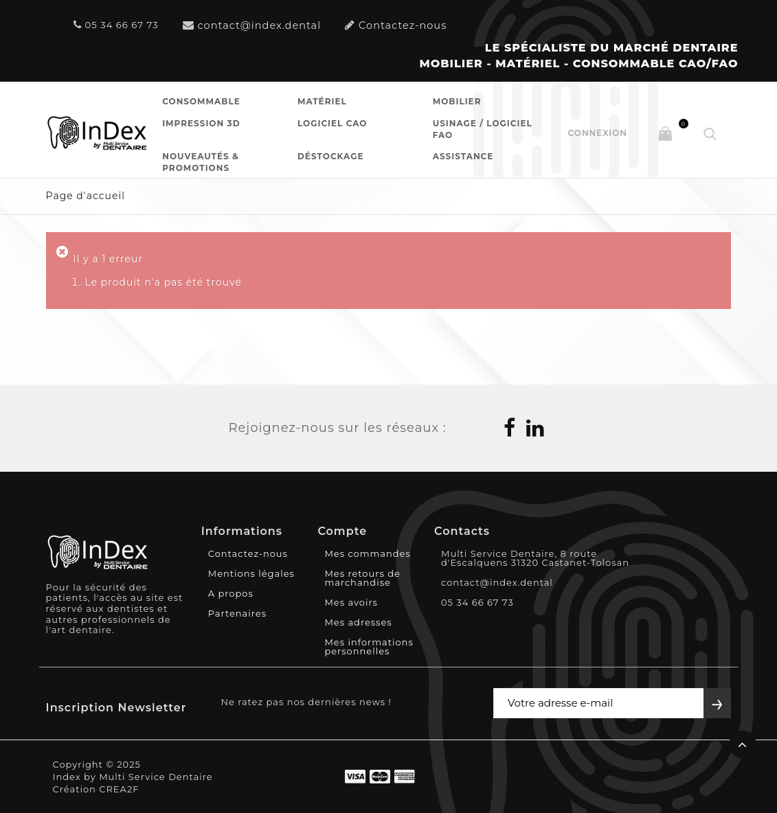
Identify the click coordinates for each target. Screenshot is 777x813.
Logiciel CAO (332, 123)
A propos (231, 593)
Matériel (322, 101)
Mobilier (457, 101)
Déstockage (330, 156)
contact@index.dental (252, 25)
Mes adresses (358, 622)
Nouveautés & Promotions (200, 162)
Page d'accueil (85, 196)
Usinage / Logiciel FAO (482, 129)
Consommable (201, 101)
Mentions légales (251, 573)
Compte (342, 531)
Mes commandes (367, 553)
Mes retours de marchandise (362, 578)
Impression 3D (201, 123)
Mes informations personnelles (368, 646)
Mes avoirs (351, 602)
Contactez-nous (396, 25)
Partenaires (237, 613)
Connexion (597, 133)
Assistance (463, 156)
